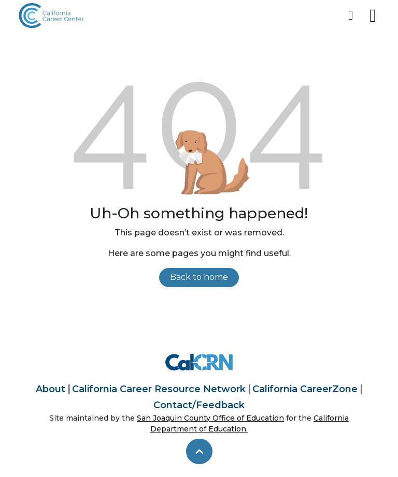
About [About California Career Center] (50, 389)
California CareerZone (305, 389)
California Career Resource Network (159, 389)
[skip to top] (199, 452)
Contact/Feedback (199, 405)
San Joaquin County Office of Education (210, 418)
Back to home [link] (199, 277)
